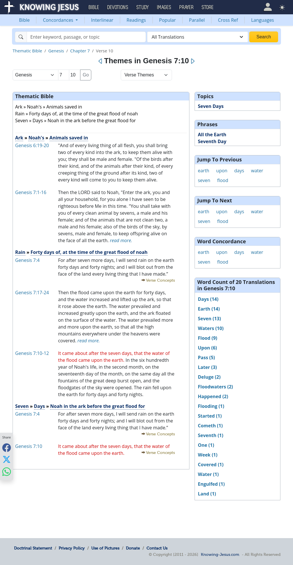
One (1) (206, 445)
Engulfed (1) (211, 484)
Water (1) (208, 474)
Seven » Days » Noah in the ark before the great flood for (75, 120)
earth (203, 170)
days (239, 170)
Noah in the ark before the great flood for (97, 406)
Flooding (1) (211, 406)
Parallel (197, 20)
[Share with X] (6, 459)
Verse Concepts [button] (160, 280)
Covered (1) (210, 464)
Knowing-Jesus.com (220, 554)
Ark (19, 138)
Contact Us (156, 548)
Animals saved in (69, 138)
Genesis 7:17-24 (32, 292)
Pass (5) (206, 357)
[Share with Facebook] (6, 447)
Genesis (56, 51)
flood (222, 180)
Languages (262, 20)
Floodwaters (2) (215, 387)
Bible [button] (94, 7)
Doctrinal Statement (33, 548)
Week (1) (207, 455)
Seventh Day (212, 141)
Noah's (36, 138)
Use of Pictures (105, 548)
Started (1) (209, 416)
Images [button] (164, 7)
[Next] (192, 61)
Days (39, 406)
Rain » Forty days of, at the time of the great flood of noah (76, 113)
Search (263, 36)
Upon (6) (207, 348)
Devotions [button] (117, 7)
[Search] (86, 36)
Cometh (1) (210, 425)
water (257, 170)
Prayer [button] (186, 7)
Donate (133, 548)
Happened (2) (213, 396)
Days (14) (208, 299)
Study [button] (142, 7)
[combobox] (197, 36)
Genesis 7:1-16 (30, 192)
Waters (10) (210, 328)
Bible (24, 20)
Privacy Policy (72, 548)
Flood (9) (207, 338)
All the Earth (212, 134)
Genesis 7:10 (28, 446)
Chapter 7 (80, 51)
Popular (167, 20)
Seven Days (210, 106)
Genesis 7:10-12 (32, 353)
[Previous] (100, 61)
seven (204, 180)
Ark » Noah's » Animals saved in (48, 107)
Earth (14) (209, 309)
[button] (267, 7)
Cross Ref (228, 20)
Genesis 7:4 (27, 260)
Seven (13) (209, 318)
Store (208, 7)
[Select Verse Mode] (146, 75)
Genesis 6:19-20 (32, 145)
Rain (20, 252)
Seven (22, 406)
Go (86, 74)
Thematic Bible (27, 51)
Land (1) (207, 494)
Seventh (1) (210, 435)
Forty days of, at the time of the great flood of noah (89, 252)
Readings (136, 20)
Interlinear (102, 20)
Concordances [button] (58, 20)
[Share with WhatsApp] (6, 471)
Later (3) (207, 367)
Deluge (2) (209, 377)
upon (221, 170)
